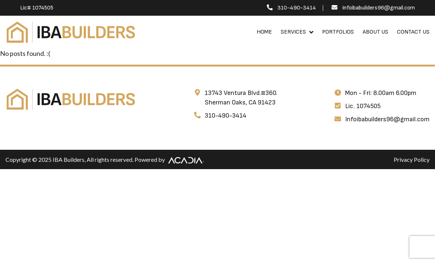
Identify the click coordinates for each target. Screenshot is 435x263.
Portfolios (338, 31)
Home (264, 31)
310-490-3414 (296, 7)
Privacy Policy (412, 159)
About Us (375, 31)
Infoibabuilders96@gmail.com (378, 7)
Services (293, 31)
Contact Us (413, 31)
